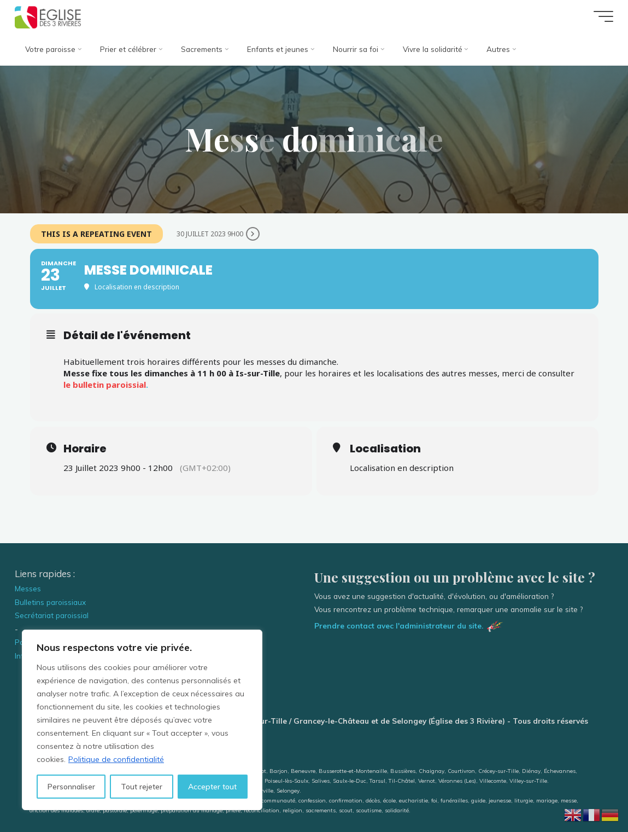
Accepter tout (212, 787)
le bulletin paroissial (104, 384)
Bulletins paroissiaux (50, 602)
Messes (28, 588)
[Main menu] (603, 16)
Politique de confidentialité (116, 759)
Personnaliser (71, 787)
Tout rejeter (141, 787)
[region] (142, 720)
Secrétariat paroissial (52, 615)
